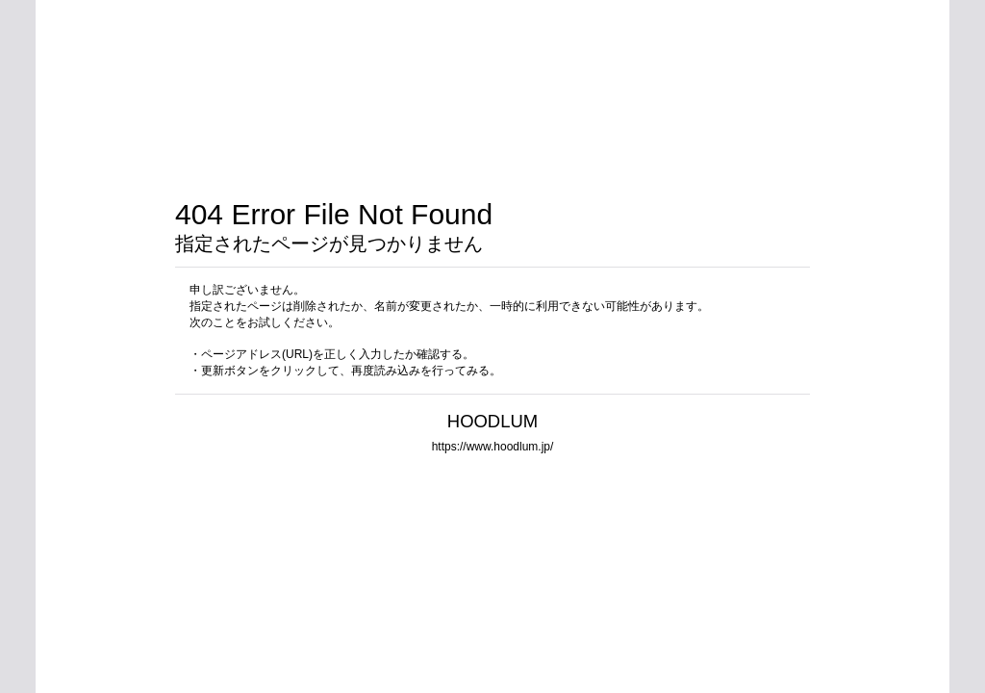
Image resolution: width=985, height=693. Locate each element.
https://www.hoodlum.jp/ (493, 446)
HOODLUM (492, 421)
